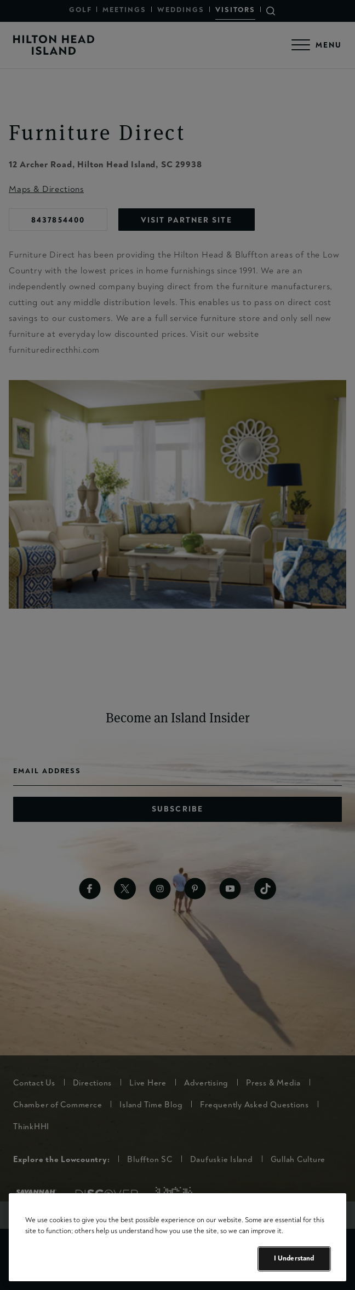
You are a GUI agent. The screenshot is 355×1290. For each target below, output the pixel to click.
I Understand (294, 1258)
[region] (177, 1237)
